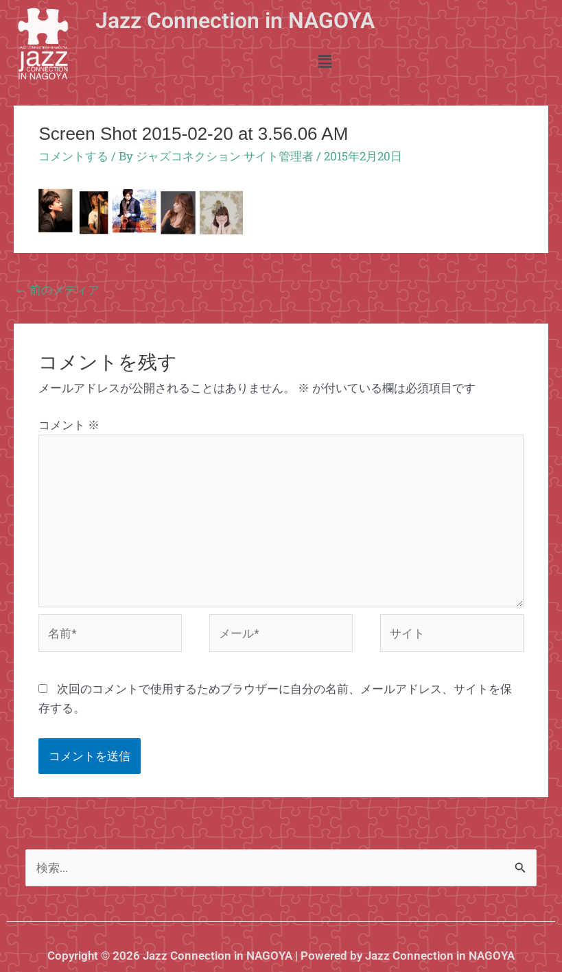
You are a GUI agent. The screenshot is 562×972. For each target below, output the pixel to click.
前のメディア (57, 289)
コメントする (73, 156)
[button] (325, 62)
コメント (68, 425)
